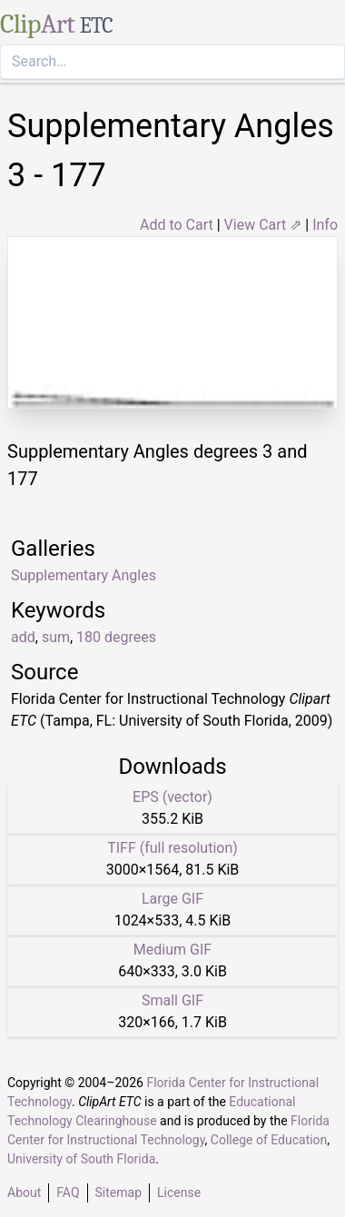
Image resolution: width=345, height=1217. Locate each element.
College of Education (269, 1140)
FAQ (67, 1192)
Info (325, 224)
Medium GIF (172, 949)
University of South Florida (81, 1159)
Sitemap (118, 1192)
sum (56, 637)
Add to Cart (176, 224)
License (179, 1192)
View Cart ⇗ (263, 224)
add (23, 637)
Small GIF (172, 1000)
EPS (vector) (172, 797)
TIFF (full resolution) (172, 847)
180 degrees (116, 637)
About (24, 1192)
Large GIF (172, 898)
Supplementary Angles (83, 575)
